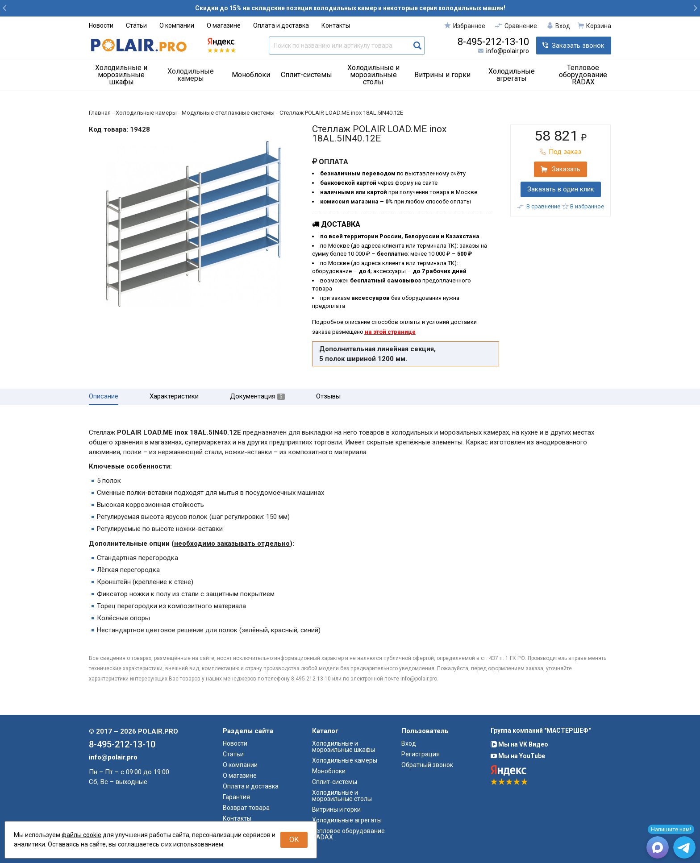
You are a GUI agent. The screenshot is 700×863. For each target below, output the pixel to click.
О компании (176, 25)
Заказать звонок (578, 45)
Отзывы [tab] (328, 396)
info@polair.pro (507, 50)
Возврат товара (246, 808)
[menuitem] (124, 75)
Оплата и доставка (281, 25)
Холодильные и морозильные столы (373, 74)
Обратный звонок (427, 765)
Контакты (335, 25)
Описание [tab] (103, 396)
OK (294, 839)
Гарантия (236, 797)
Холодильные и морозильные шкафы (121, 74)
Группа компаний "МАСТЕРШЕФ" (541, 730)
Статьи (136, 25)
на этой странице (390, 331)
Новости (101, 25)
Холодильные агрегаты (511, 75)
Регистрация (420, 754)
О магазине (224, 25)
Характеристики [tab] (174, 396)
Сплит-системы (306, 75)
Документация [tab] (257, 396)
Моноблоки (251, 75)
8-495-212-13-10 (493, 42)
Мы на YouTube (518, 755)
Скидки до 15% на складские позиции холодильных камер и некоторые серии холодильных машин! (350, 8)
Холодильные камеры (190, 75)
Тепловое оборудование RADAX (583, 74)
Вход (408, 743)
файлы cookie (81, 834)
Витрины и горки (442, 75)
